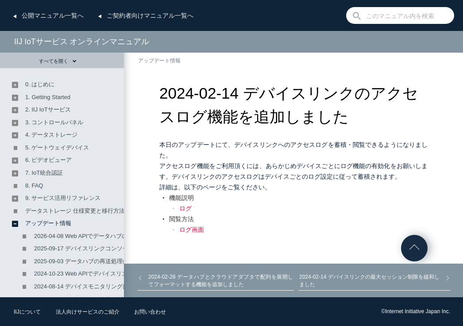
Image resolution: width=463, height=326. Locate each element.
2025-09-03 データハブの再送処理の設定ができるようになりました (121, 261)
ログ (185, 208)
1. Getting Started (47, 97)
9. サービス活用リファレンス (62, 198)
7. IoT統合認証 (44, 172)
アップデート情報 (159, 61)
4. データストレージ (51, 134)
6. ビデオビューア (48, 160)
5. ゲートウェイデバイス (57, 147)
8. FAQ (34, 185)
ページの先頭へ (414, 248)
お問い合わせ (150, 312)
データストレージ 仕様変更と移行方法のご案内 (86, 210)
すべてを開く (58, 61)
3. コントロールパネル (54, 122)
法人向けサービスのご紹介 (88, 312)
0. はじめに (39, 84)
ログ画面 (191, 229)
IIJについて (27, 312)
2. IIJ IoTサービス (48, 109)
